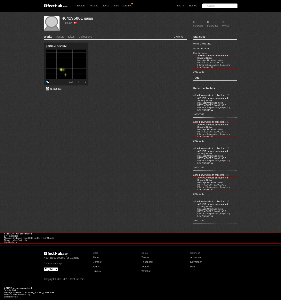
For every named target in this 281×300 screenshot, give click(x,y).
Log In (180, 5)
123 (227, 95)
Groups (94, 5)
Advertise (195, 257)
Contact (97, 261)
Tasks (106, 5)
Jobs (116, 5)
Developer (196, 261)
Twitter (145, 257)
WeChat (146, 271)
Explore (81, 5)
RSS (193, 266)
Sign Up (193, 5)
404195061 (72, 18)
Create (127, 5)
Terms (96, 266)
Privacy (97, 271)
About (96, 257)
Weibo (145, 266)
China (71, 23)
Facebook (147, 261)
